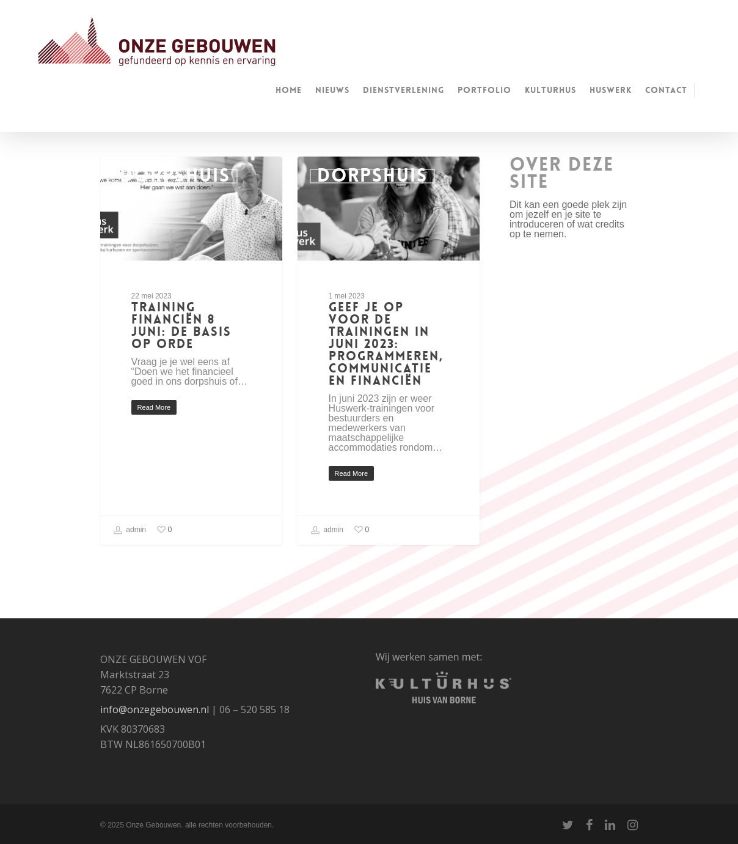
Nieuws (332, 89)
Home (289, 89)
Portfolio (484, 89)
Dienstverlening (403, 89)
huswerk (611, 89)
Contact (666, 89)
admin (129, 530)
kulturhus (550, 89)
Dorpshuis (175, 176)
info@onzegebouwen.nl (154, 709)
